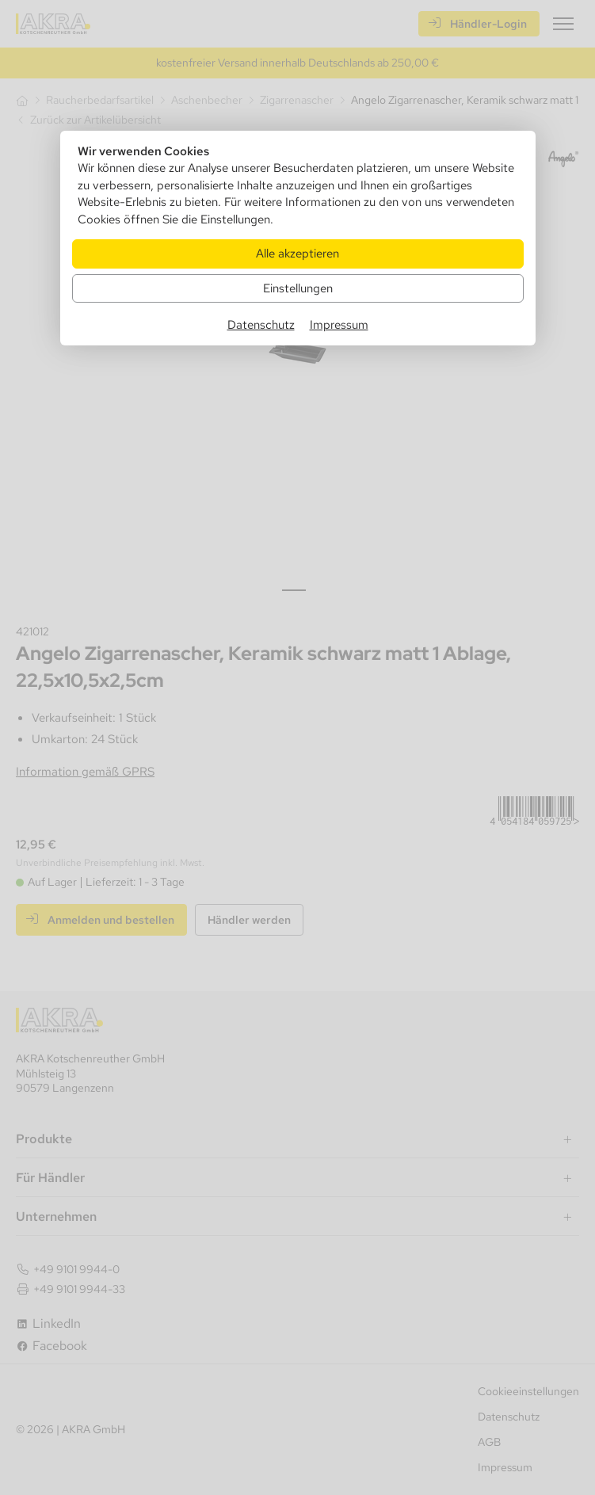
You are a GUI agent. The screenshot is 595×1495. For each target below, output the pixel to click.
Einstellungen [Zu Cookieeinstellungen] (298, 288)
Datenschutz (261, 324)
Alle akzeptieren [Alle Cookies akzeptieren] (297, 253)
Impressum (339, 324)
